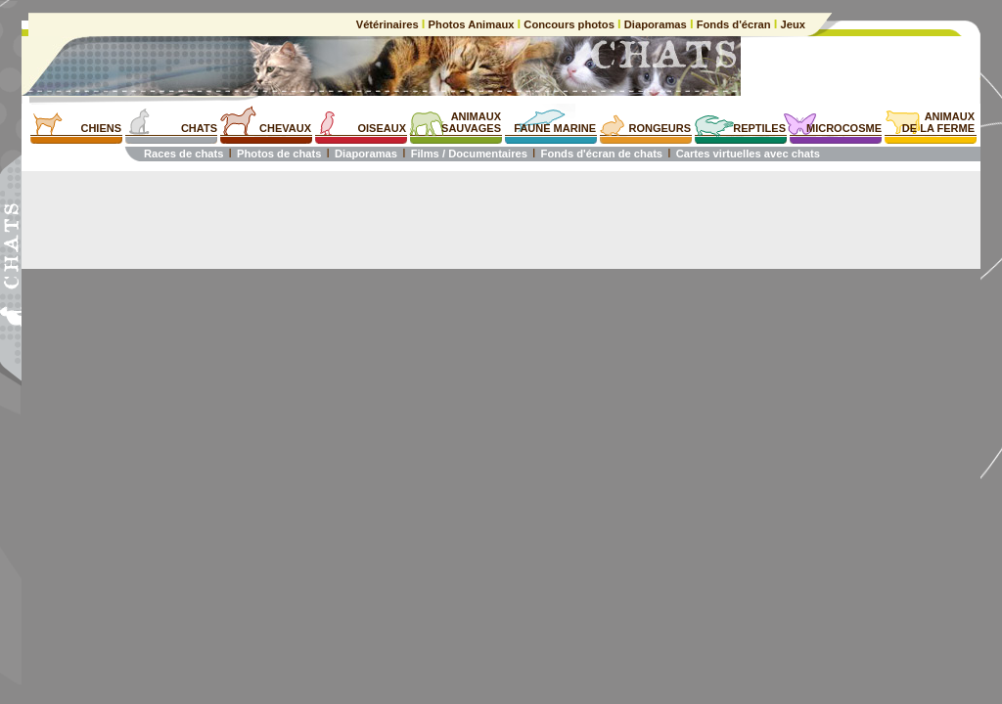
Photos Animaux (471, 24)
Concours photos (569, 24)
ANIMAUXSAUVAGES (471, 122)
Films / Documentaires (469, 153)
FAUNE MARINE (555, 128)
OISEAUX (381, 128)
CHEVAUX (285, 128)
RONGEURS (659, 128)
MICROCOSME (844, 128)
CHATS (199, 128)
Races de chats (183, 153)
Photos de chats (279, 153)
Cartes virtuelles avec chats (748, 153)
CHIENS (100, 128)
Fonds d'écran (734, 24)
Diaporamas (655, 24)
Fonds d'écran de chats (602, 153)
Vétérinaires (389, 24)
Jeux (791, 24)
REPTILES (759, 128)
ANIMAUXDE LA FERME (938, 122)
